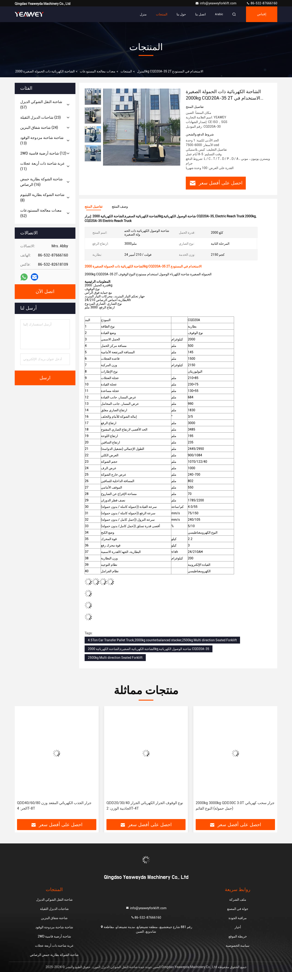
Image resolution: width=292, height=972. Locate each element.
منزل (143, 14)
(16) (41, 182)
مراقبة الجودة (238, 918)
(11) (42, 166)
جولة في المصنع (237, 909)
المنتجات (161, 14)
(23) (40, 117)
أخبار (238, 927)
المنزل (141, 71)
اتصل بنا (200, 14)
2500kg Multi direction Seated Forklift (115, 657)
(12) (43, 153)
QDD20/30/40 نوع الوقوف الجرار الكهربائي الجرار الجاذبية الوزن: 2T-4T (144, 806)
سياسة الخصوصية (237, 945)
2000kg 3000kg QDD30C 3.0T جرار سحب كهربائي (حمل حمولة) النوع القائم (235, 806)
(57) (41, 104)
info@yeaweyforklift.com (216, 3)
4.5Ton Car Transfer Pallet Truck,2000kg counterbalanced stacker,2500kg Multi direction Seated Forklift (162, 640)
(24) (39, 127)
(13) (41, 140)
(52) (41, 213)
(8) (42, 197)
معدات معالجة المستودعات (97, 71)
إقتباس (261, 14)
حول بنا (181, 14)
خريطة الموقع (238, 936)
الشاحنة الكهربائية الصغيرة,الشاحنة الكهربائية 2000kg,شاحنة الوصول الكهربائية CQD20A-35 (148, 649)
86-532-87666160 (261, 3)
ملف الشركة (237, 899)
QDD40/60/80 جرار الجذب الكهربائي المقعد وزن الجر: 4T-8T (54, 806)
